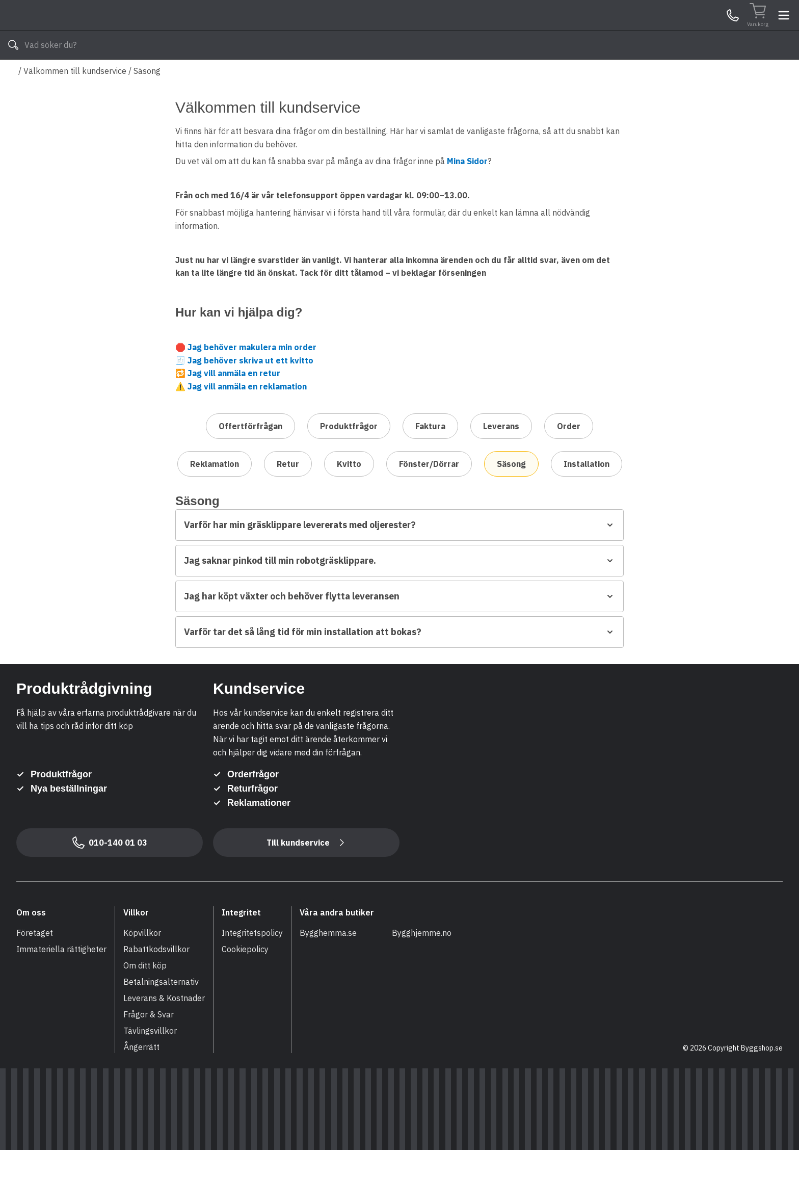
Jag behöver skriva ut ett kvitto (250, 390)
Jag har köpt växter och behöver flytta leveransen (399, 626)
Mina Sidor (703, 30)
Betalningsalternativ (161, 1012)
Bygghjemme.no (421, 963)
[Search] (393, 30)
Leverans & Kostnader (164, 1028)
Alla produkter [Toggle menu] (55, 75)
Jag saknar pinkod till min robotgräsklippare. (399, 590)
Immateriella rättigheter (61, 979)
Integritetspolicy (252, 963)
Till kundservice (306, 873)
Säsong (147, 101)
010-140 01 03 (318, 75)
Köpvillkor (142, 963)
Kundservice (665, 30)
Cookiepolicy (245, 979)
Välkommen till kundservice (74, 101)
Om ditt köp (145, 995)
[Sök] (522, 30)
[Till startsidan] (92, 30)
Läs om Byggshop (490, 75)
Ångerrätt (141, 1077)
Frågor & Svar (148, 1044)
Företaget (34, 963)
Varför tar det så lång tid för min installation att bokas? (399, 662)
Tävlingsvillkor (150, 1061)
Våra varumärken (409, 75)
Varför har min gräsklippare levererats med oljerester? (399, 555)
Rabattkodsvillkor (156, 979)
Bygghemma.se (328, 963)
